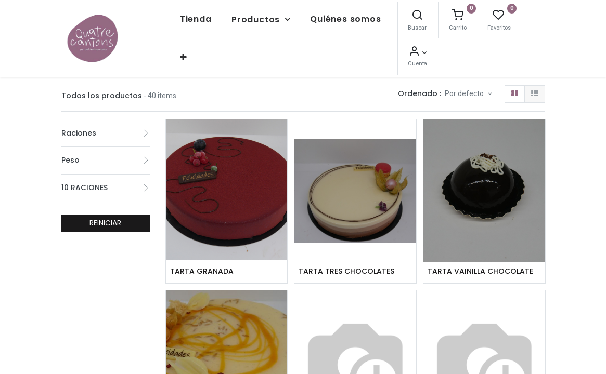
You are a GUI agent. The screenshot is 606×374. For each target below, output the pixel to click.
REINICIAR (105, 218)
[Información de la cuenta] (502, 50)
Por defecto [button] (465, 89)
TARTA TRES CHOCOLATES (346, 267)
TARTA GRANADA (202, 267)
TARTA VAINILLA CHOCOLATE (480, 267)
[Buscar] (461, 14)
